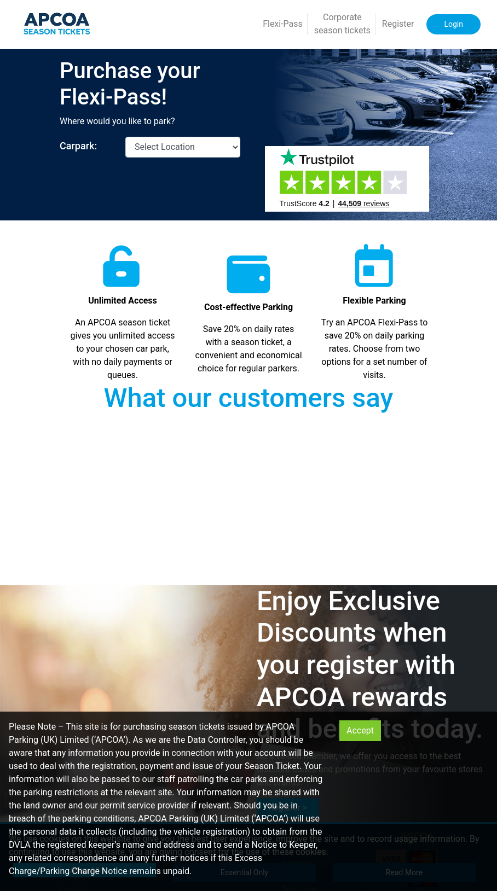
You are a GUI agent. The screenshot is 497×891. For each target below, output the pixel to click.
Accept (360, 730)
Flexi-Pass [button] (283, 24)
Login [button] (453, 24)
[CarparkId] (182, 147)
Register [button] (398, 24)
